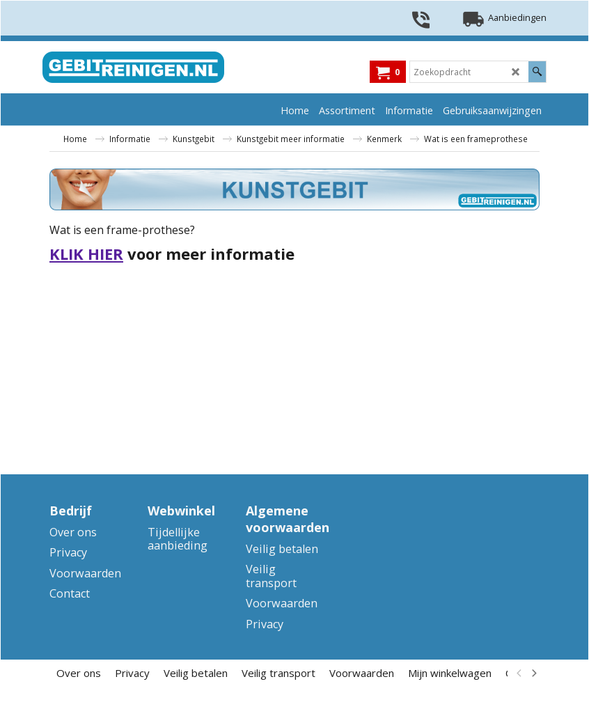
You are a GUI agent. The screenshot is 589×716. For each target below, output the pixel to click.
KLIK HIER (86, 253)
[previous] (519, 673)
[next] (533, 673)
